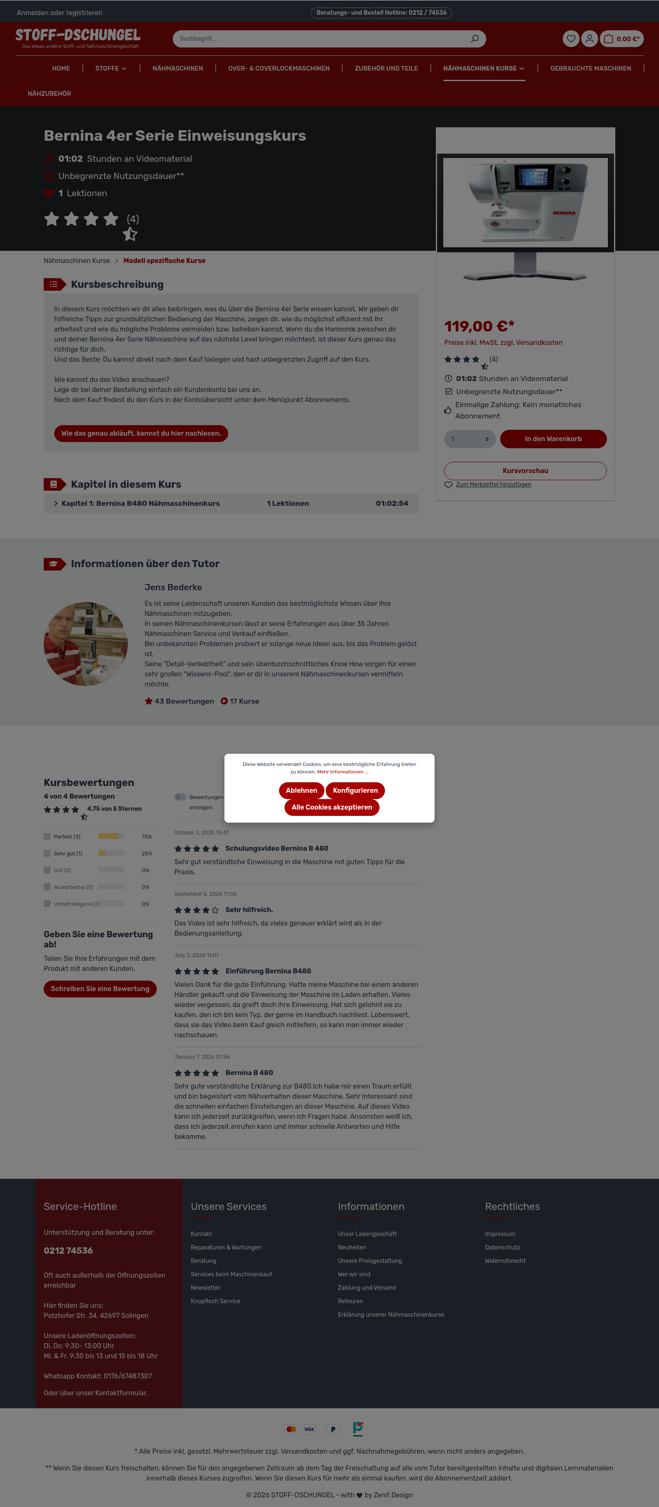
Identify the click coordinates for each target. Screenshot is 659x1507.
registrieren (84, 13)
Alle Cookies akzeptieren (332, 807)
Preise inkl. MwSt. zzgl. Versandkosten (503, 343)
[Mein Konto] (589, 38)
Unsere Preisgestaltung (370, 1261)
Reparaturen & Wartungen (226, 1247)
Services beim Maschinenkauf (231, 1274)
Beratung (203, 1261)
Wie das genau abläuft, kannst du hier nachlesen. (141, 433)
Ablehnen (302, 790)
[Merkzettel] (571, 38)
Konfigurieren (355, 790)
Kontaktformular (120, 1393)
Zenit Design (393, 1495)
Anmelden (33, 13)
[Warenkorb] (622, 38)
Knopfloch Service (215, 1301)
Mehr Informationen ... (343, 772)
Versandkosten (304, 1451)
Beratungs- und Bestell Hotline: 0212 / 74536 (381, 12)
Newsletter (206, 1287)
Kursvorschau (525, 471)
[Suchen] (474, 38)
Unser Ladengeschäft (367, 1234)
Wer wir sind (354, 1274)
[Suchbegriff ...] (318, 38)
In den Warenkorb (553, 439)
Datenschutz (502, 1247)
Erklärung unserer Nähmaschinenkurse (391, 1314)
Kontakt (201, 1234)
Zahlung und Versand (367, 1287)
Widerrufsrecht (505, 1261)
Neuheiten (352, 1247)
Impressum (500, 1234)
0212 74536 (68, 1251)
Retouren (350, 1301)
